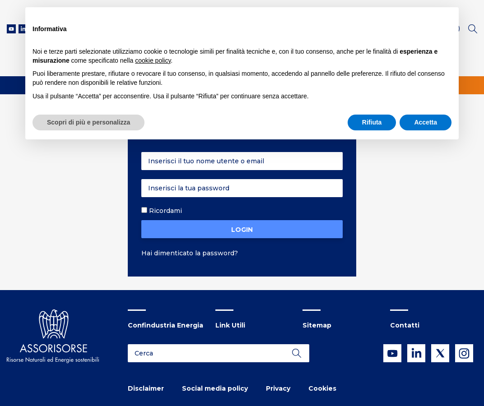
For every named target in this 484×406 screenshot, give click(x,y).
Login (242, 230)
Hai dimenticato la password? (189, 253)
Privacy (278, 388)
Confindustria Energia (165, 325)
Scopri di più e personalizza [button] (88, 122)
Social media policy (215, 388)
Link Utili (230, 325)
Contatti (404, 325)
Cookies (322, 388)
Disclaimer (146, 388)
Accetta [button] (425, 122)
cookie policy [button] (153, 60)
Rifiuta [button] (372, 122)
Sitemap (316, 325)
